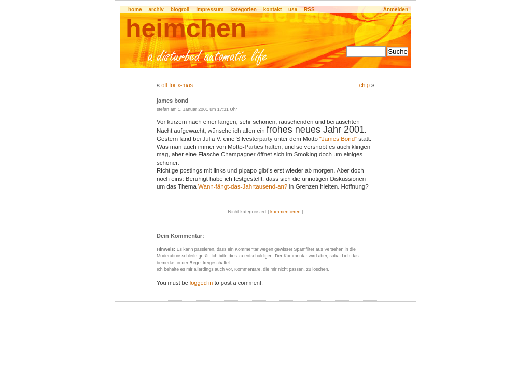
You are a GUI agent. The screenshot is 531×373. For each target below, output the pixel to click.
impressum (209, 9)
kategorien (243, 9)
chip (364, 85)
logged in (201, 283)
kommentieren (285, 211)
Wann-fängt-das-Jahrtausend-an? (242, 186)
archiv (155, 9)
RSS (309, 9)
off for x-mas (177, 85)
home (135, 9)
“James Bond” (338, 139)
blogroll (180, 9)
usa (292, 9)
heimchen (185, 28)
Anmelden (395, 9)
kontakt (272, 9)
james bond (172, 100)
